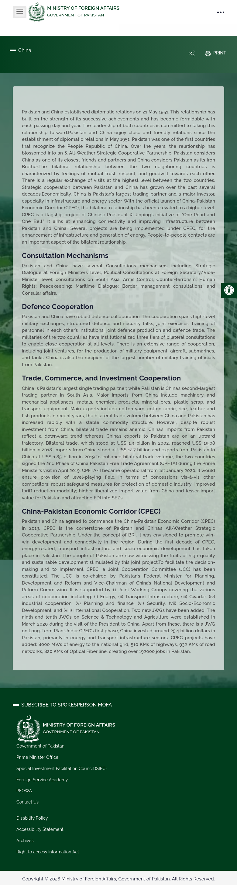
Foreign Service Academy (42, 779)
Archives (25, 840)
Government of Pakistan (40, 746)
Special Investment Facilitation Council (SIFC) (61, 768)
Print (215, 53)
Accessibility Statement (39, 829)
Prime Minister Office (37, 757)
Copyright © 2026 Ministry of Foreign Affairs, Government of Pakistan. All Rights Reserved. (118, 879)
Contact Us (27, 802)
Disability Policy (32, 818)
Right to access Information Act (47, 851)
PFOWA (24, 790)
